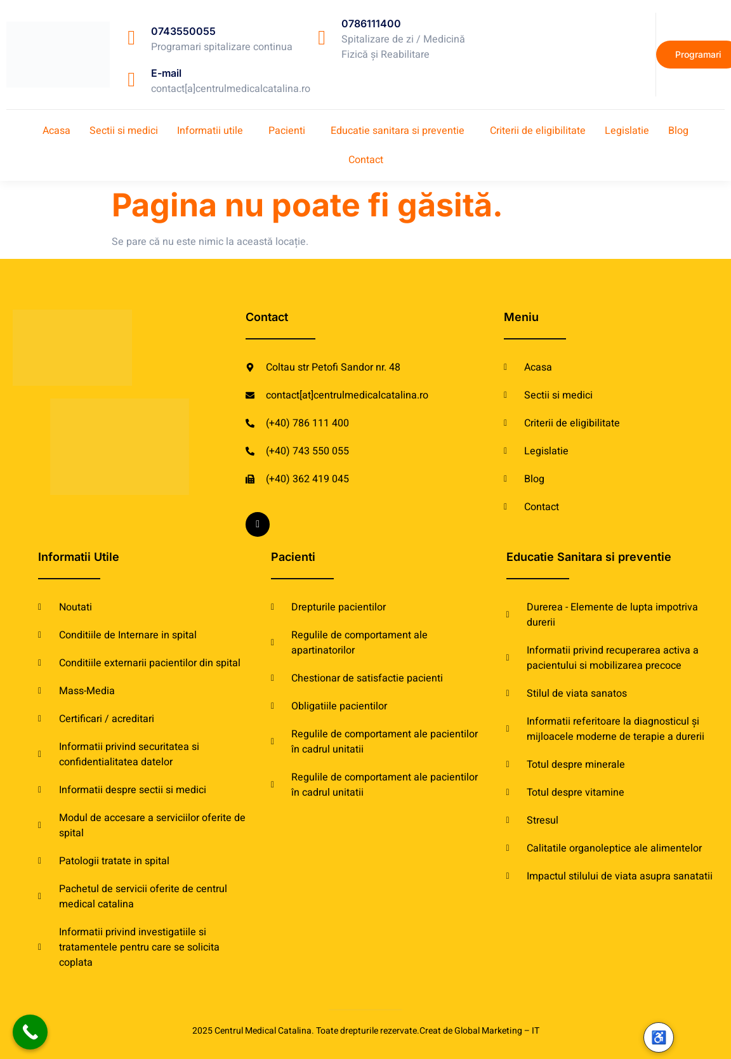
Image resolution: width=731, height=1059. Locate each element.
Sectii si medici (123, 130)
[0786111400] (322, 37)
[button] (213, 130)
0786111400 (371, 23)
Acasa (56, 130)
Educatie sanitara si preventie (397, 130)
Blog (678, 130)
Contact (365, 160)
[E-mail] (131, 79)
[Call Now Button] (30, 1032)
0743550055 (183, 31)
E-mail (166, 73)
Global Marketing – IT (496, 1030)
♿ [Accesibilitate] (659, 1037)
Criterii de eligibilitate (538, 130)
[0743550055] (131, 37)
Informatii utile (210, 130)
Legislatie (627, 130)
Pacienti (286, 130)
